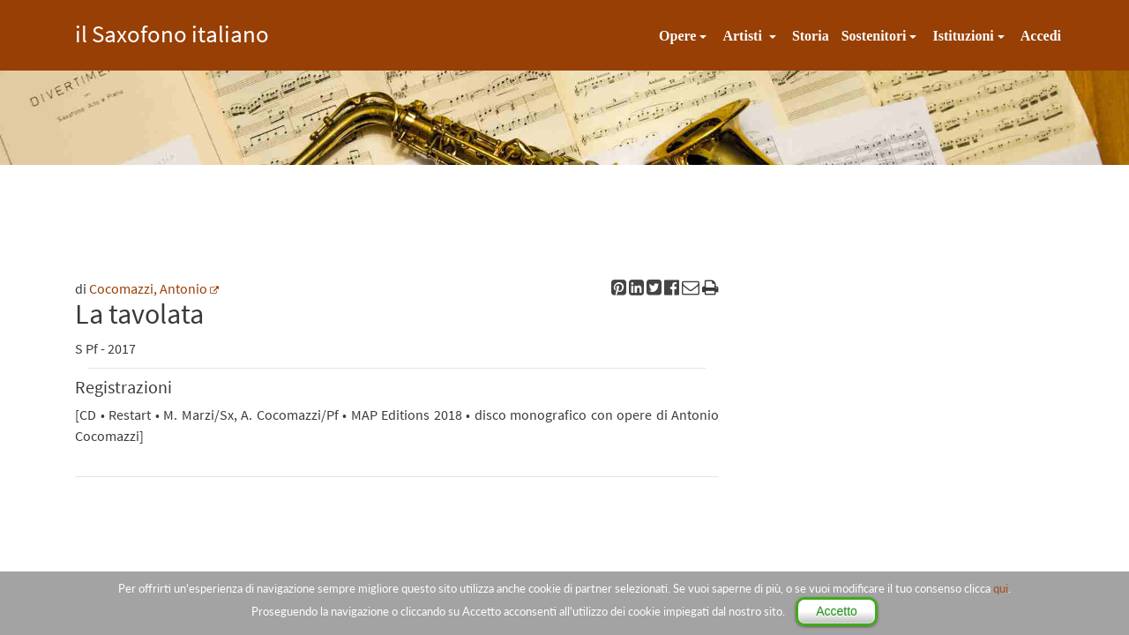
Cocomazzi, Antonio (148, 288)
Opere (677, 35)
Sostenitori (874, 35)
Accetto (836, 611)
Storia (810, 35)
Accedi (1041, 35)
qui (1000, 588)
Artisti (743, 35)
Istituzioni (962, 35)
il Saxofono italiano (172, 31)
